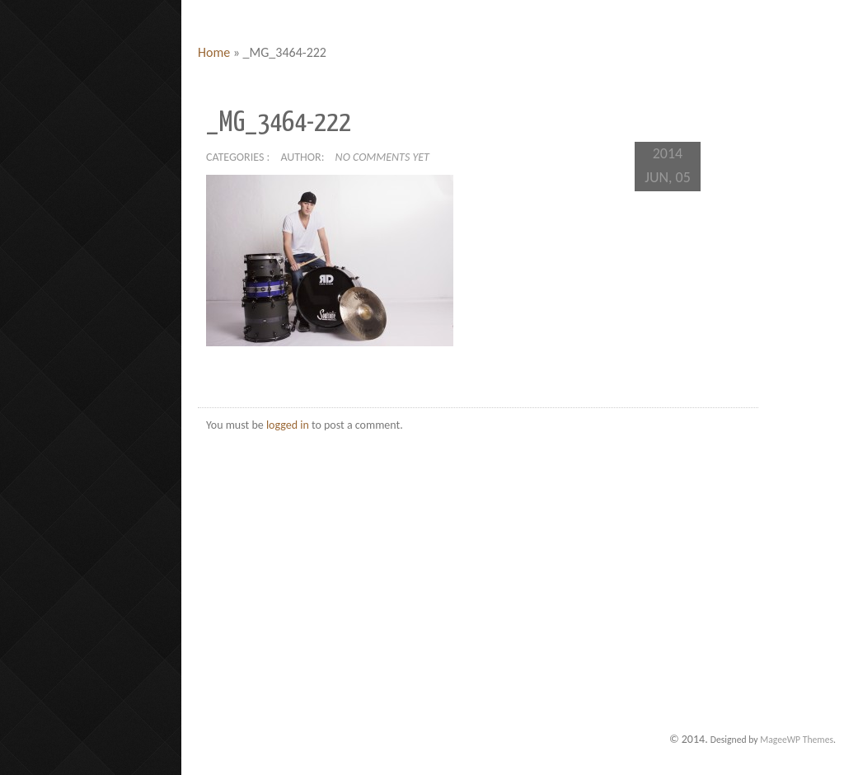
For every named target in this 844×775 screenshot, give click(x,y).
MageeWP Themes (796, 739)
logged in (287, 425)
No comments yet (382, 157)
